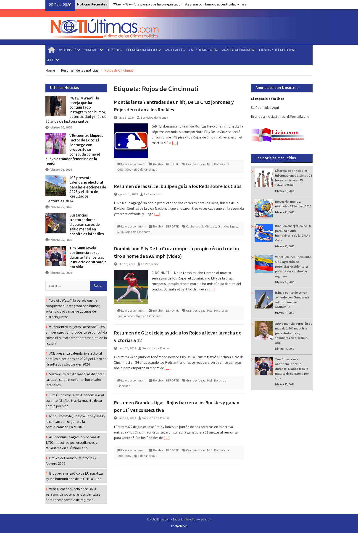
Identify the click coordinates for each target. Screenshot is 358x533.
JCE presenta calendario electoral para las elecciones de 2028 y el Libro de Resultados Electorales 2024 (75, 189)
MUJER (51, 60)
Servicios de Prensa (154, 117)
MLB (210, 164)
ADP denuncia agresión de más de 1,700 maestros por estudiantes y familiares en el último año (293, 333)
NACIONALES (68, 50)
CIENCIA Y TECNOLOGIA (276, 50)
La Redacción (153, 194)
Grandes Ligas (195, 164)
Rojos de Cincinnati (144, 169)
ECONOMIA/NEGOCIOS (142, 50)
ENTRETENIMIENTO (202, 50)
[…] (175, 142)
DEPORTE (113, 50)
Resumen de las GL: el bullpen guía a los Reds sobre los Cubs (177, 186)
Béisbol (158, 164)
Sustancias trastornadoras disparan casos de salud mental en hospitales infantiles (86, 224)
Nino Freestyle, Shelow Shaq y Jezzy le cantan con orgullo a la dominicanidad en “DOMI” (75, 421)
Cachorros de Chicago (201, 226)
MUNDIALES (92, 50)
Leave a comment (133, 164)
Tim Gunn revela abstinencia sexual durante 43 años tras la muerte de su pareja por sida (292, 368)
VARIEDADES (173, 50)
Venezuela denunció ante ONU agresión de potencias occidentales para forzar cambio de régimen (293, 266)
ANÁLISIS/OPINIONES (237, 50)
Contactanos (179, 526)
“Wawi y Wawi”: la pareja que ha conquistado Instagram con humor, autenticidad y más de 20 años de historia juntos (75, 110)
